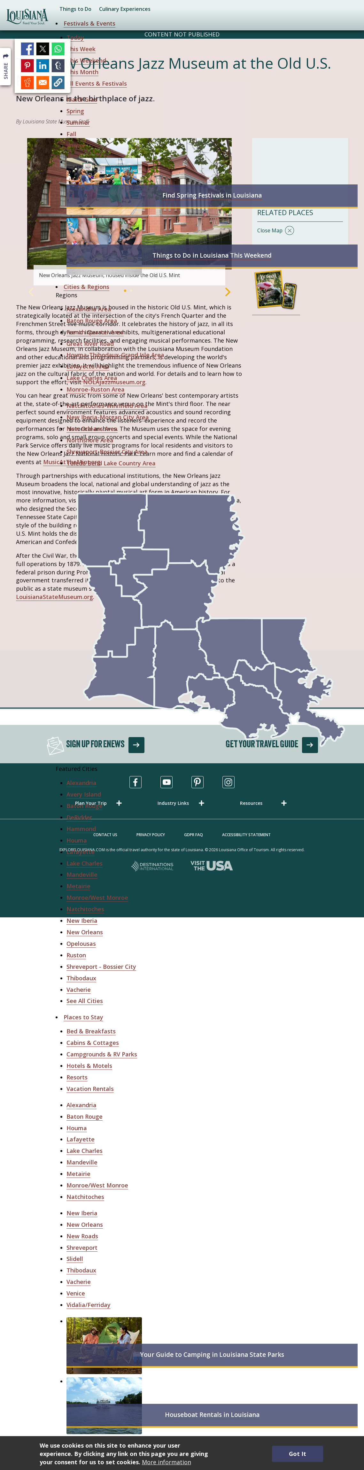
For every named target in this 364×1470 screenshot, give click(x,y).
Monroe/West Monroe (97, 897)
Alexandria (81, 783)
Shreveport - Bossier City (101, 966)
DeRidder (79, 817)
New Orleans (84, 932)
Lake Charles (84, 863)
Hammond (81, 829)
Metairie (78, 886)
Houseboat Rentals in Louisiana (212, 1415)
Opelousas (81, 943)
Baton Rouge (84, 806)
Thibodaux (81, 978)
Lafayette (80, 852)
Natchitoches (85, 909)
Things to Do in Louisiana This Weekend (212, 255)
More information (166, 1462)
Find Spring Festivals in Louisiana (212, 195)
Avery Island (83, 794)
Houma (76, 840)
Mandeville (81, 874)
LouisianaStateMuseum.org (54, 597)
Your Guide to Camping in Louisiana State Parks (212, 1354)
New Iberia (81, 920)
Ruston (76, 955)
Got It (297, 1454)
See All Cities (84, 1001)
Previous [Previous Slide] (31, 292)
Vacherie (78, 989)
